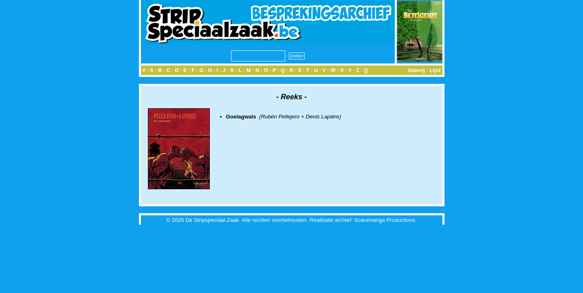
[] (366, 70)
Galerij (416, 70)
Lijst (434, 70)
